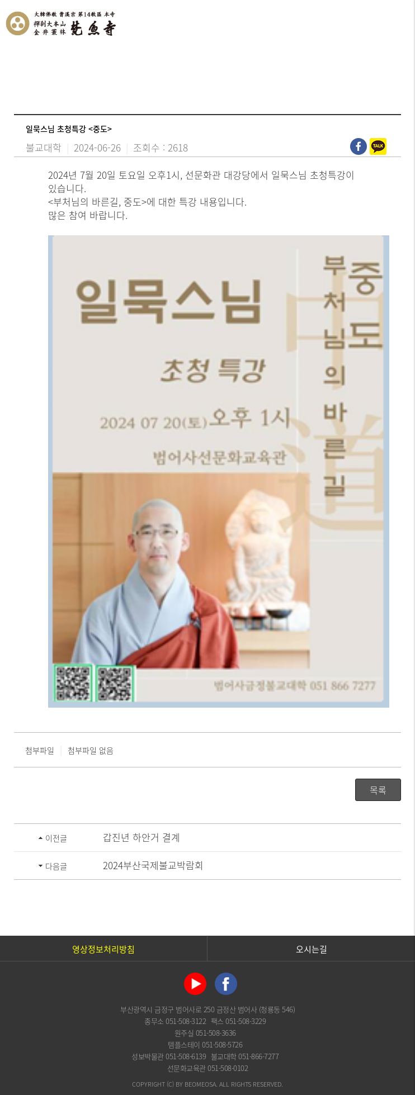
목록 (378, 790)
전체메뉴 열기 (395, 22)
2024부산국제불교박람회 (153, 865)
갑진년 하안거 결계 (141, 837)
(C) (170, 1084)
